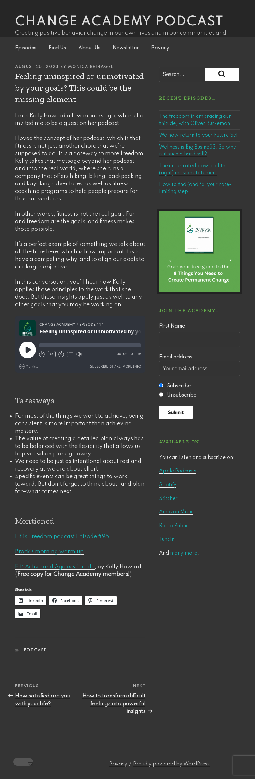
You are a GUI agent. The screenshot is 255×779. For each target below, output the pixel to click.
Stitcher (168, 498)
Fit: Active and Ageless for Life (55, 567)
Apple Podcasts (177, 471)
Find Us (57, 48)
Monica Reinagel (91, 67)
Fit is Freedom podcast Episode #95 (62, 536)
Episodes (25, 48)
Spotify (167, 485)
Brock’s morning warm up (49, 552)
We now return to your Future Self (199, 135)
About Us (89, 48)
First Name (172, 326)
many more (183, 553)
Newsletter (126, 48)
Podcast (35, 650)
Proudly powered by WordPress (171, 764)
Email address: (199, 365)
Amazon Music (176, 512)
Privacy (160, 48)
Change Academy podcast (119, 22)
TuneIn (167, 539)
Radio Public (173, 525)
